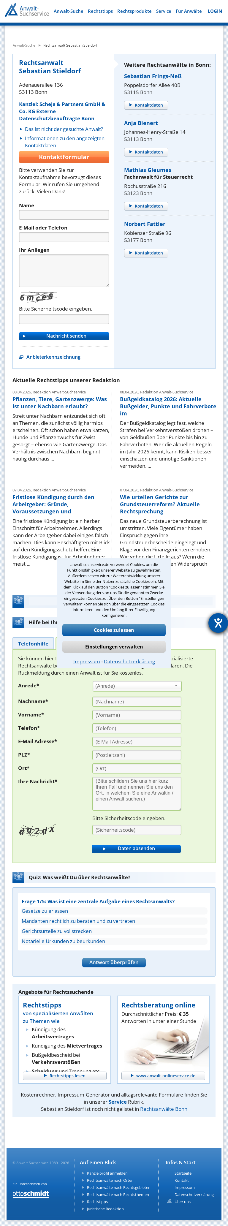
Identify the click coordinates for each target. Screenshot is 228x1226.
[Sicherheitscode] (136, 830)
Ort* (23, 768)
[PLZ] (136, 755)
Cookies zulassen (114, 630)
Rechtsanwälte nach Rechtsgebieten (119, 1187)
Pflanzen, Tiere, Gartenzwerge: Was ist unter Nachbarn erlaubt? (59, 403)
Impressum (86, 661)
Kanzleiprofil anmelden (107, 1173)
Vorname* (31, 714)
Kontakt (182, 1180)
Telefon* (29, 727)
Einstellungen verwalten (114, 646)
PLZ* (24, 754)
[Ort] (136, 768)
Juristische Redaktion (105, 1208)
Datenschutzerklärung (129, 661)
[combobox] (137, 686)
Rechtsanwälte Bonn (163, 1108)
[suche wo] (123, 30)
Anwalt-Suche (68, 11)
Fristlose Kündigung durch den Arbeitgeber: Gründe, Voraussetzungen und (53, 504)
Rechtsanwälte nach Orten (110, 1180)
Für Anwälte (189, 11)
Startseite (183, 1173)
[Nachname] (136, 702)
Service (163, 11)
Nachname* (33, 701)
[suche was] (44, 30)
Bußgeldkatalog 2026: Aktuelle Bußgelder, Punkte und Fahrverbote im (168, 406)
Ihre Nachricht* (37, 781)
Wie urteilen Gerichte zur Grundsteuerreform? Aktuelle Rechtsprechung (160, 504)
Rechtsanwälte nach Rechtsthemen (118, 1194)
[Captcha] (64, 319)
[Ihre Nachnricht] (136, 794)
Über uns (183, 1201)
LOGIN (215, 11)
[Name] (64, 215)
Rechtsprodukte (134, 11)
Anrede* (28, 685)
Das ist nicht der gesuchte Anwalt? (64, 129)
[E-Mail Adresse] (136, 742)
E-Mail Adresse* (37, 741)
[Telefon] (64, 237)
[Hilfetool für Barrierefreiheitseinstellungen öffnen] (218, 623)
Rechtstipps (100, 11)
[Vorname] (136, 715)
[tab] (33, 643)
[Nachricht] (64, 270)
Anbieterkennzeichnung (53, 357)
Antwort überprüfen (114, 962)
